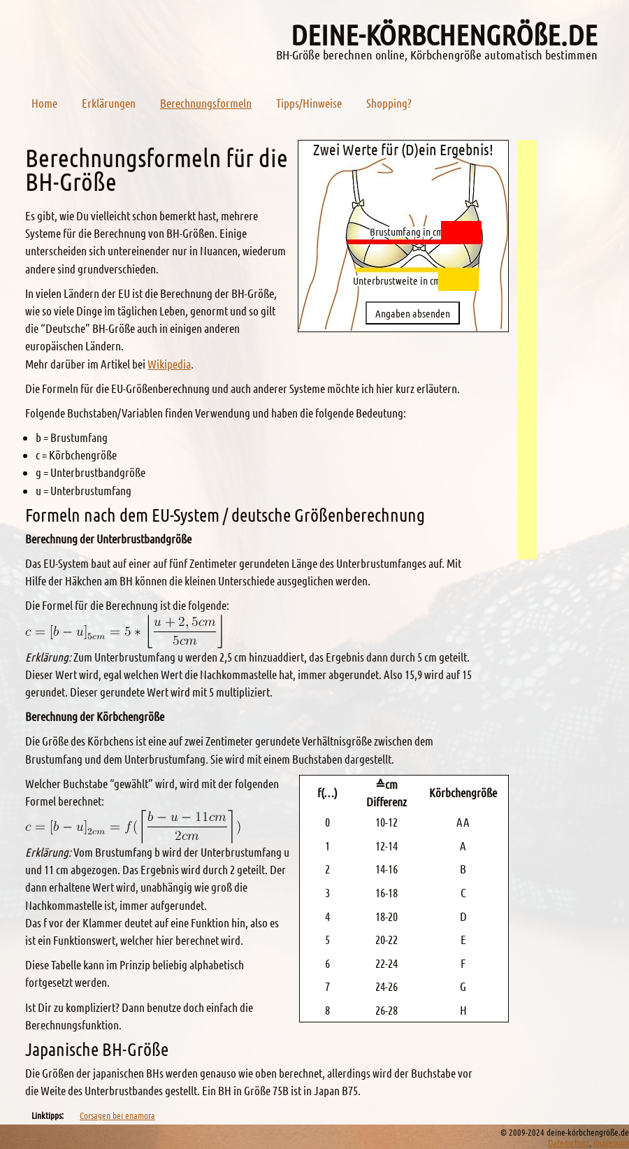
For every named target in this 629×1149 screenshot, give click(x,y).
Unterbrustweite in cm (396, 281)
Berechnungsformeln (206, 103)
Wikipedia (169, 364)
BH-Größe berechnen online (340, 54)
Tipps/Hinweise (309, 103)
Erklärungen (109, 103)
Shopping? (389, 103)
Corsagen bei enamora (117, 1115)
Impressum (611, 1142)
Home (44, 103)
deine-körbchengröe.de (444, 34)
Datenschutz (568, 1142)
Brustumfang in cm (406, 232)
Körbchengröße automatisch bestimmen (504, 54)
